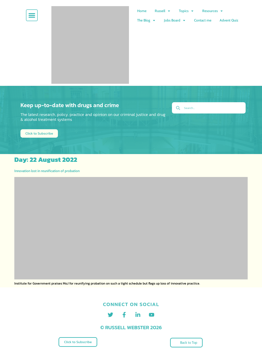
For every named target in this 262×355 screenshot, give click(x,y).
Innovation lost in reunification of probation (47, 171)
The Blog (146, 20)
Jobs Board (175, 20)
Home (142, 11)
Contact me (202, 20)
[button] (32, 15)
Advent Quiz (229, 20)
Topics (186, 11)
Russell (163, 11)
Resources (212, 11)
